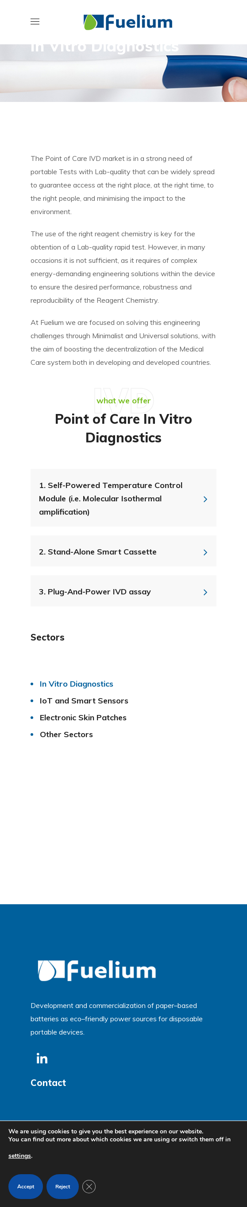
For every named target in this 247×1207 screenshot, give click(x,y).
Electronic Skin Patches (83, 717)
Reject (62, 1186)
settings (19, 1156)
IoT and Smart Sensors (84, 700)
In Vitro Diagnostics (76, 684)
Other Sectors (66, 734)
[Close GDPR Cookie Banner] (89, 1186)
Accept (25, 1186)
